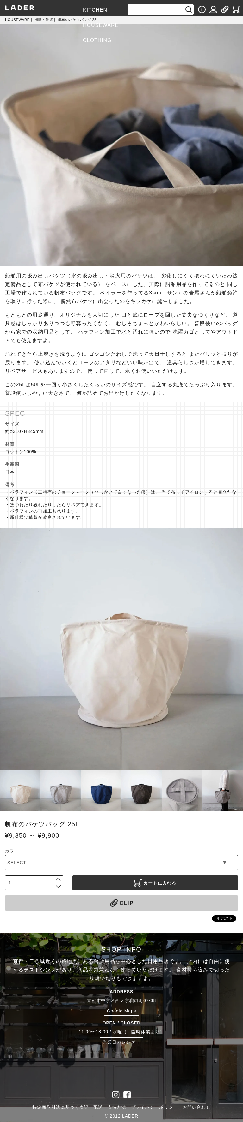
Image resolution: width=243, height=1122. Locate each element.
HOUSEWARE (101, 25)
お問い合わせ (197, 1107)
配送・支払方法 (109, 1107)
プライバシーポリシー (154, 1107)
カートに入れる (155, 883)
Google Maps (121, 1010)
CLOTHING (97, 40)
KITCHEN (95, 10)
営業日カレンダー (121, 1042)
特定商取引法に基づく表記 (60, 1107)
